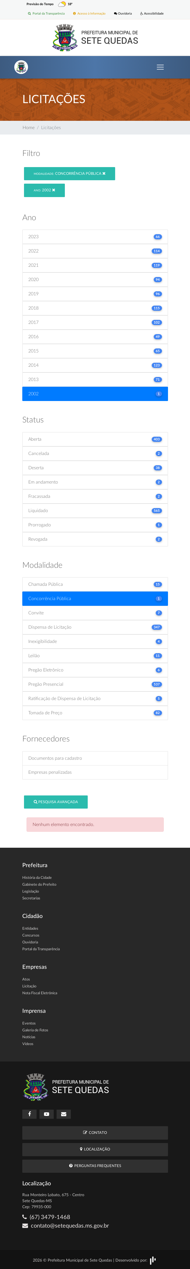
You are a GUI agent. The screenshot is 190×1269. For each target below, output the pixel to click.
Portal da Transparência (46, 13)
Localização (95, 1149)
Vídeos (27, 1044)
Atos (26, 979)
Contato (95, 1132)
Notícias (28, 1037)
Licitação (29, 986)
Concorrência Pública (69, 173)
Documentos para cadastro (55, 758)
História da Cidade (37, 878)
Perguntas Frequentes (95, 1166)
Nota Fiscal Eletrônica (39, 993)
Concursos (30, 935)
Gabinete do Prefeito (39, 885)
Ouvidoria (123, 13)
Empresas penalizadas (50, 772)
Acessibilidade (152, 13)
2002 (44, 190)
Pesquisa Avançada (56, 802)
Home (29, 127)
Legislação (30, 891)
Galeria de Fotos (35, 1030)
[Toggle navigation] (160, 67)
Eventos (29, 1023)
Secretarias (31, 898)
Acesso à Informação (89, 13)
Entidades (30, 929)
